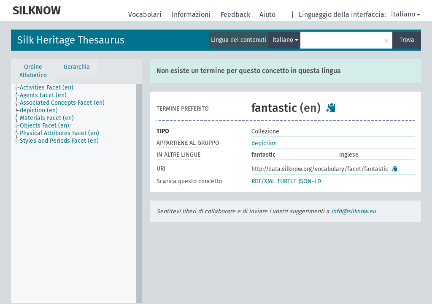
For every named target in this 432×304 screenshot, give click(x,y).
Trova (407, 39)
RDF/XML (263, 181)
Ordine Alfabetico (33, 71)
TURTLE (286, 181)
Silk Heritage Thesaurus (70, 40)
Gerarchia (77, 67)
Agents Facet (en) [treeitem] (43, 95)
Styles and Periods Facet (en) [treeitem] (59, 140)
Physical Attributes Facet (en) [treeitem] (59, 133)
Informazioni (192, 15)
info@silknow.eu (353, 211)
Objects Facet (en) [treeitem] (44, 125)
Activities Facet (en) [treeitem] (46, 87)
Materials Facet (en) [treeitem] (47, 118)
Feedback (236, 15)
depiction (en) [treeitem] (39, 110)
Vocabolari (145, 15)
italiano (405, 14)
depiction (264, 143)
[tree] (76, 193)
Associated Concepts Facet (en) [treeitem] (62, 102)
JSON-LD (309, 181)
